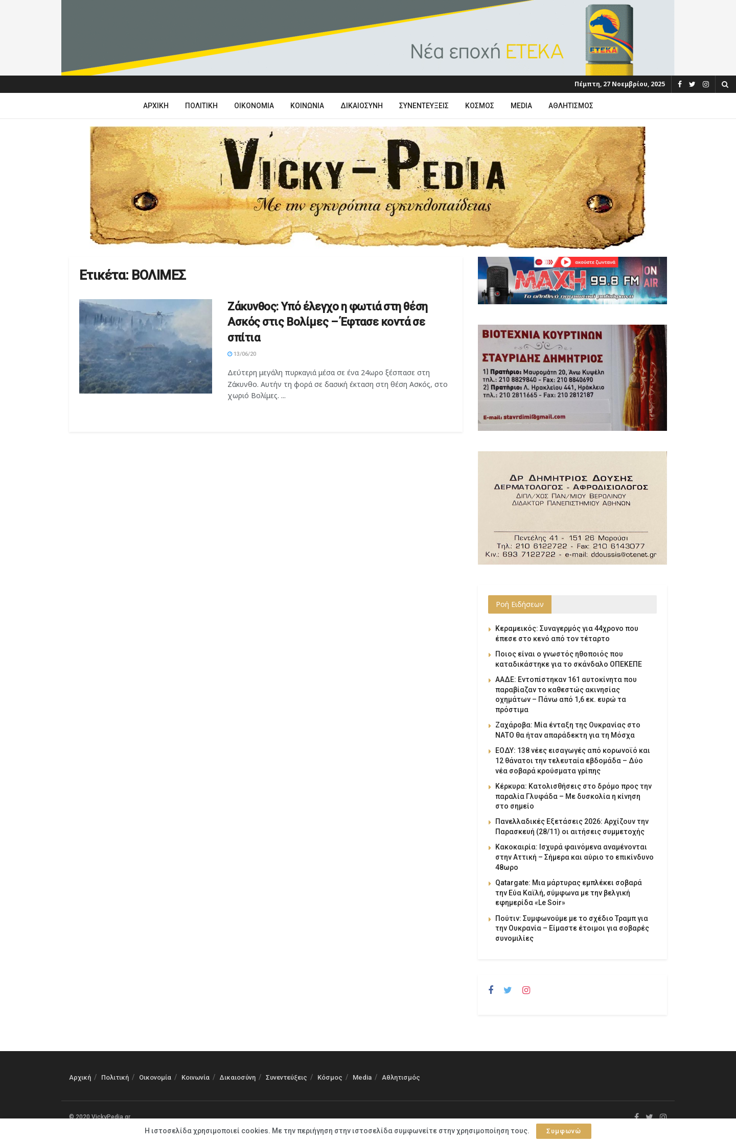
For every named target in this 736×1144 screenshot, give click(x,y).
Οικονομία (254, 106)
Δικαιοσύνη (361, 106)
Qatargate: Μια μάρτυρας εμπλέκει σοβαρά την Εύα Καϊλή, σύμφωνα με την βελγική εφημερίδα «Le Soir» (568, 893)
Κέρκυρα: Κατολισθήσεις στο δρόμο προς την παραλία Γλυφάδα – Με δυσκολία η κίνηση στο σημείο (573, 796)
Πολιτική (201, 106)
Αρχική (156, 106)
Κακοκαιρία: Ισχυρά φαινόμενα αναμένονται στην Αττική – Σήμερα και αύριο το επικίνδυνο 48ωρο (574, 857)
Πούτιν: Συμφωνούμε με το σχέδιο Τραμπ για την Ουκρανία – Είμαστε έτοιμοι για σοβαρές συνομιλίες (572, 928)
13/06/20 (241, 354)
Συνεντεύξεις (424, 106)
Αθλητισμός (570, 106)
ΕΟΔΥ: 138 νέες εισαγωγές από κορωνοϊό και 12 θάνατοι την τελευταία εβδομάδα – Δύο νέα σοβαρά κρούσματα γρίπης (572, 760)
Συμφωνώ (563, 1131)
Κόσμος (479, 106)
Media (521, 106)
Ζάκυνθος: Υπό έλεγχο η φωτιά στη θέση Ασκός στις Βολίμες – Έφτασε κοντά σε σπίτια (327, 322)
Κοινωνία (307, 106)
